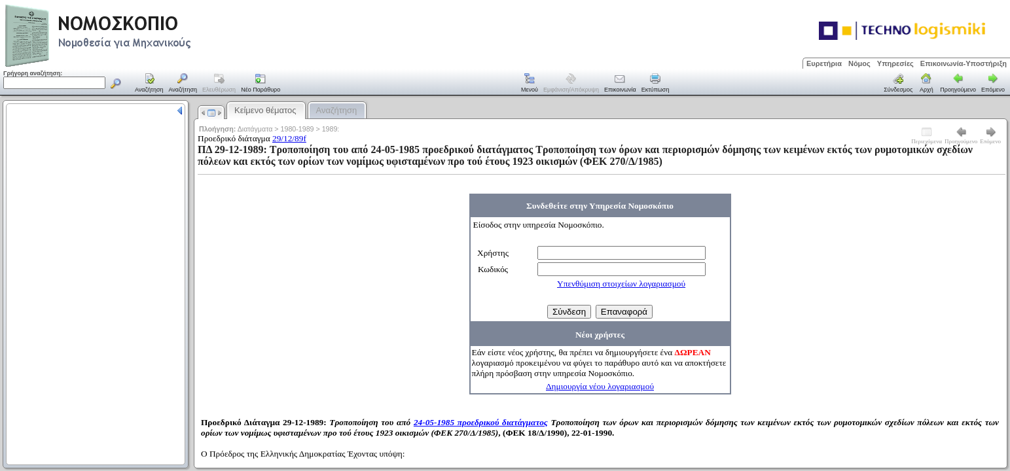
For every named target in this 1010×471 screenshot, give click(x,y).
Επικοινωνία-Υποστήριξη (963, 63)
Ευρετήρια (824, 63)
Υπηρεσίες (895, 63)
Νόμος (859, 63)
